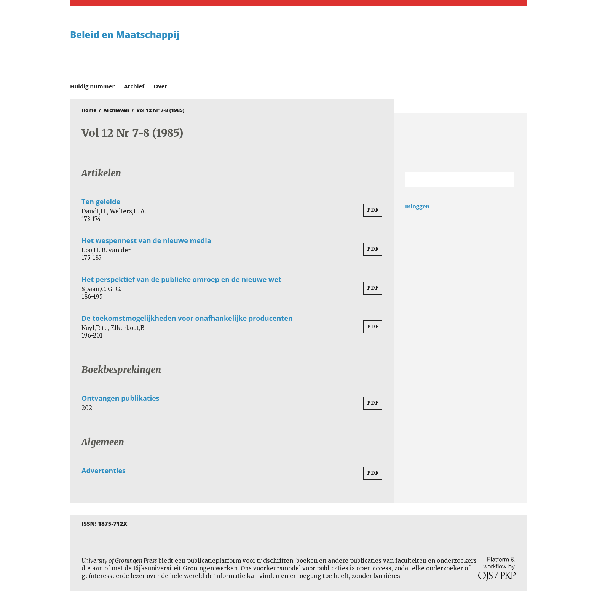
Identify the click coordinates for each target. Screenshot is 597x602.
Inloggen (417, 206)
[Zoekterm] (450, 179)
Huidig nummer (92, 86)
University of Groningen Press (408, 46)
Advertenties (103, 470)
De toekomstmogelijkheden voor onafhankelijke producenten (187, 318)
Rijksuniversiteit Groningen (460, 142)
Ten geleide (100, 201)
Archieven (116, 110)
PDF (372, 210)
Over (160, 86)
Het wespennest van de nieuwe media (146, 240)
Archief (134, 86)
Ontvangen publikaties (120, 398)
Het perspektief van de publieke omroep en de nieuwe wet (181, 279)
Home (88, 110)
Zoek (504, 179)
